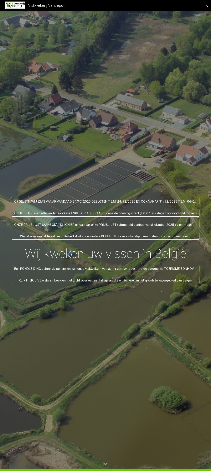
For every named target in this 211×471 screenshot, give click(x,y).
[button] (206, 5)
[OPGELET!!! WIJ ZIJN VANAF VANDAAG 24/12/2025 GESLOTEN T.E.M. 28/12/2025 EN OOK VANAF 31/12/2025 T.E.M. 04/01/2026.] (105, 201)
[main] (105, 252)
